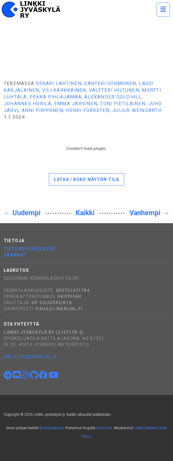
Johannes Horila (27, 103)
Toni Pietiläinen (122, 103)
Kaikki (85, 213)
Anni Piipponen (42, 110)
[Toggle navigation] (163, 9)
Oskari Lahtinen (58, 83)
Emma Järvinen (75, 103)
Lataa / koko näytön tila (86, 179)
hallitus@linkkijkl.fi (30, 356)
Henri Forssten (87, 110)
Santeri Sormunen (110, 83)
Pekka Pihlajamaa (55, 97)
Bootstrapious (51, 428)
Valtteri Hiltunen (114, 90)
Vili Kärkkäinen (64, 90)
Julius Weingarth (137, 110)
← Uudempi (22, 213)
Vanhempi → (149, 213)
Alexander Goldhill (113, 97)
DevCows (104, 428)
